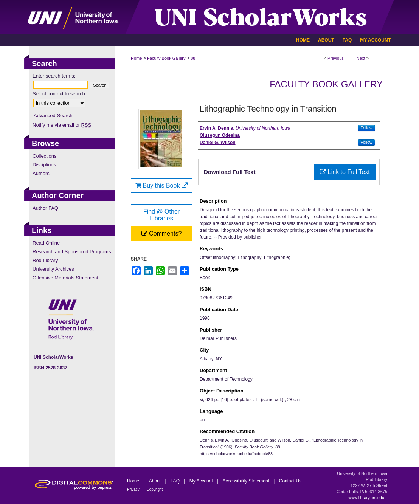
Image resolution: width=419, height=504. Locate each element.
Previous (335, 58)
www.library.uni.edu (366, 497)
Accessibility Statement (247, 481)
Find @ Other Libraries (161, 215)
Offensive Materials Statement (65, 278)
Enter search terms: (54, 76)
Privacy (134, 489)
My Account (201, 481)
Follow (366, 128)
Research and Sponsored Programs (72, 251)
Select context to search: (59, 93)
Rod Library (45, 260)
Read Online (46, 243)
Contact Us (290, 481)
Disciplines (44, 164)
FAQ (176, 481)
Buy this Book (161, 185)
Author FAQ (45, 208)
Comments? (161, 233)
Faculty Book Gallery (166, 58)
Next (361, 58)
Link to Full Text (344, 172)
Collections (45, 156)
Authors (41, 173)
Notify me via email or (62, 125)
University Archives (53, 269)
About (155, 481)
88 (193, 58)
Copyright (155, 489)
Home (136, 58)
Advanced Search (53, 115)
